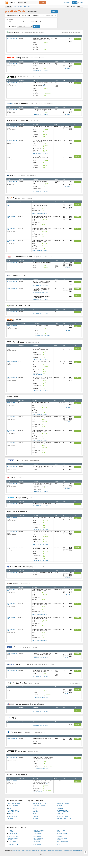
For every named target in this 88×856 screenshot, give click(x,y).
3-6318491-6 (35, 813)
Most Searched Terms (26, 850)
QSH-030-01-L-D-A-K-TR (63, 811)
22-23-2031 (10, 818)
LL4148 (59, 844)
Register (75, 2)
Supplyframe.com (50, 854)
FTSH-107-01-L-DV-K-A (62, 816)
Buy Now (77, 38)
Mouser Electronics (30, 103)
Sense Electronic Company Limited (26, 704)
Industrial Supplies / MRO (50, 15)
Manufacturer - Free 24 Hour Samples (32, 320)
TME (23, 460)
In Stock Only (24, 21)
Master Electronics (30, 664)
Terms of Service (50, 850)
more (44, 41)
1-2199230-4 (35, 816)
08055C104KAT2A (12, 841)
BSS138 (10, 839)
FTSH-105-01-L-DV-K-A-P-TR (39, 803)
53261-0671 (10, 807)
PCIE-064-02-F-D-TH (12, 38)
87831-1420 (60, 805)
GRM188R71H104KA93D (63, 833)
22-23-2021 (10, 813)
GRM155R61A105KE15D (13, 843)
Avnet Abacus (22, 775)
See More (67, 43)
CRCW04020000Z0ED (38, 838)
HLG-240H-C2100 (61, 830)
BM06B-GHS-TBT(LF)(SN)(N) (64, 818)
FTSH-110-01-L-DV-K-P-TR (14, 810)
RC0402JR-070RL (37, 833)
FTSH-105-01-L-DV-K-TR (63, 803)
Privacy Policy (43, 850)
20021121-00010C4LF (62, 810)
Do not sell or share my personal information (73, 850)
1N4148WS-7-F (60, 836)
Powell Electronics (27, 567)
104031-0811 (60, 808)
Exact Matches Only (36, 21)
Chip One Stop (23, 683)
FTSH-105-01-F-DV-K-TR (13, 811)
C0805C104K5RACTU (38, 835)
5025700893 (35, 808)
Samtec (14, 320)
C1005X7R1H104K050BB (38, 830)
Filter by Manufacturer (12, 26)
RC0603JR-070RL (37, 844)
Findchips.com (10, 2)
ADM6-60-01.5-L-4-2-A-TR (14, 815)
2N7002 (34, 843)
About (19, 850)
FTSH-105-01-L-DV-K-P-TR (14, 803)
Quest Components (18, 275)
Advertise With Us (44, 852)
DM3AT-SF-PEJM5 (61, 807)
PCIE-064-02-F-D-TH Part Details (40, 51)
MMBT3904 (10, 831)
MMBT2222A (60, 839)
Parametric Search (35, 850)
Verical (19, 198)
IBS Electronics (15, 477)
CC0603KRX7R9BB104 (62, 838)
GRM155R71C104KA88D (13, 836)
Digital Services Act (59, 850)
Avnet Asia (22, 751)
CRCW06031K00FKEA (62, 841)
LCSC (12, 718)
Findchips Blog (67, 2)
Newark (25, 32)
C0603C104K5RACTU (38, 836)
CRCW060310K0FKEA (13, 833)
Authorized (26, 15)
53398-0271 (10, 808)
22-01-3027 (35, 815)
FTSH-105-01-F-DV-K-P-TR (39, 805)
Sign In (81, 2)
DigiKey (25, 57)
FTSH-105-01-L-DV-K (13, 805)
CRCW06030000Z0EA (13, 838)
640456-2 (35, 810)
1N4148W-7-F (60, 835)
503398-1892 (60, 813)
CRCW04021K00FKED (13, 835)
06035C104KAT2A (61, 843)
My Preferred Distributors (13, 15)
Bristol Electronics (19, 306)
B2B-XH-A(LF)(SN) (12, 816)
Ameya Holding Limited (21, 498)
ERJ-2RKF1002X (36, 841)
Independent (37, 15)
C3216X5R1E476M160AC (38, 831)
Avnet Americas (24, 77)
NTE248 (10, 830)
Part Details (54, 11)
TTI (21, 175)
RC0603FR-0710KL (37, 839)
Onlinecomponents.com (31, 257)
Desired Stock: (12, 21)
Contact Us (14, 850)
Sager (22, 647)
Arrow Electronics (24, 121)
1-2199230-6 (35, 807)
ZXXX (58, 831)
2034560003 (35, 818)
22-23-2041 (35, 811)
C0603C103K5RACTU (13, 844)
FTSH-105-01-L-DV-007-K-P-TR (64, 815)
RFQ (77, 312)
